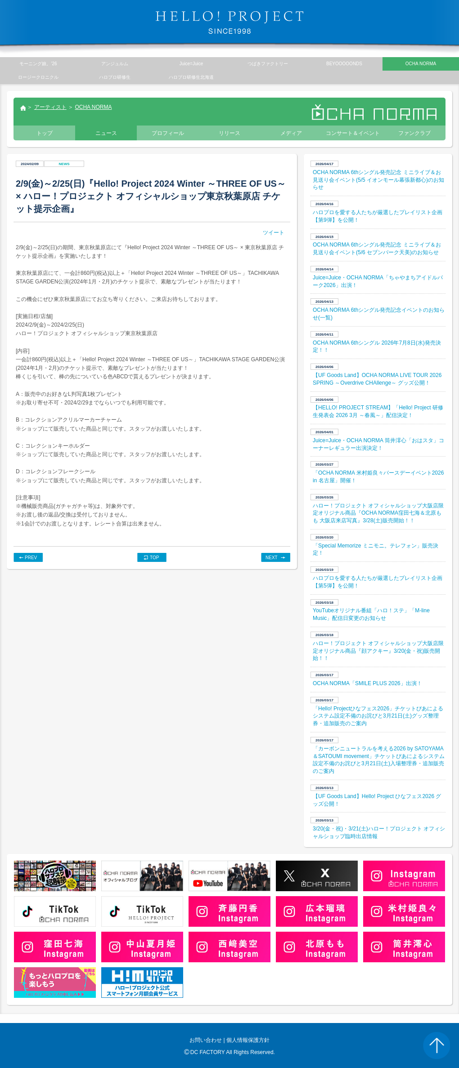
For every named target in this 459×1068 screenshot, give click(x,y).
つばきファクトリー (268, 63)
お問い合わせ (205, 1040)
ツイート (273, 232)
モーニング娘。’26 (38, 63)
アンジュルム (114, 63)
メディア (291, 133)
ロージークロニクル (38, 77)
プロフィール (168, 133)
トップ (22, 108)
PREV (31, 557)
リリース (229, 133)
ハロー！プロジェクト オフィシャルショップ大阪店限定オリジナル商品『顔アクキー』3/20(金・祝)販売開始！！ (378, 651)
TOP (154, 557)
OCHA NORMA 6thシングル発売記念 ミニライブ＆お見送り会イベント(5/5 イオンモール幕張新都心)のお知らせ (378, 180)
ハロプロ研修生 (114, 77)
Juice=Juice (191, 63)
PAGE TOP (436, 1045)
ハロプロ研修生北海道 (191, 77)
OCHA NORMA (93, 107)
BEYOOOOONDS (344, 63)
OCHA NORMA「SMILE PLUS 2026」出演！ (367, 683)
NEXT (272, 557)
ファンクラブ (414, 133)
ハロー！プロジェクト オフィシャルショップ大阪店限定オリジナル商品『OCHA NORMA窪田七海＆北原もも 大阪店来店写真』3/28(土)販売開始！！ (378, 513)
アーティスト (50, 107)
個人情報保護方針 (248, 1040)
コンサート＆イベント (353, 133)
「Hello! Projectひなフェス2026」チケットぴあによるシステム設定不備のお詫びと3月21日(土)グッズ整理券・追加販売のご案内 (378, 716)
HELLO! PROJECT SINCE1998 (229, 22)
